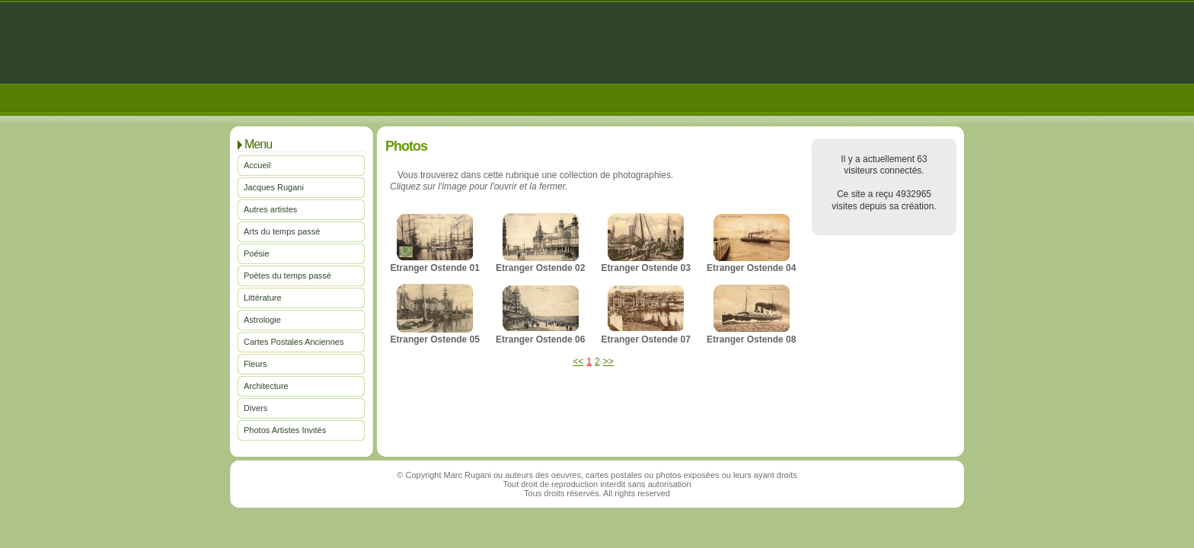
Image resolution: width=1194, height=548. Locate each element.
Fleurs (255, 363)
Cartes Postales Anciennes (293, 341)
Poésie (257, 253)
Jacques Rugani (274, 187)
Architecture (266, 385)
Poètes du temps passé (287, 275)
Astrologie (262, 319)
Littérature (263, 297)
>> (608, 361)
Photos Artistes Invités (285, 430)
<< (578, 361)
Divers (255, 408)
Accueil (257, 165)
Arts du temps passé (282, 231)
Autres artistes (270, 209)
